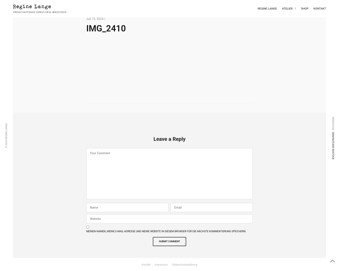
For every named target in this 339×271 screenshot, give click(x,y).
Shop (304, 8)
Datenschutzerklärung (184, 264)
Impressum (161, 264)
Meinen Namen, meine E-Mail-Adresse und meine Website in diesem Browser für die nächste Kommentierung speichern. (166, 231)
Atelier (287, 8)
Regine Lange (267, 8)
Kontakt (319, 8)
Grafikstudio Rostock (333, 145)
